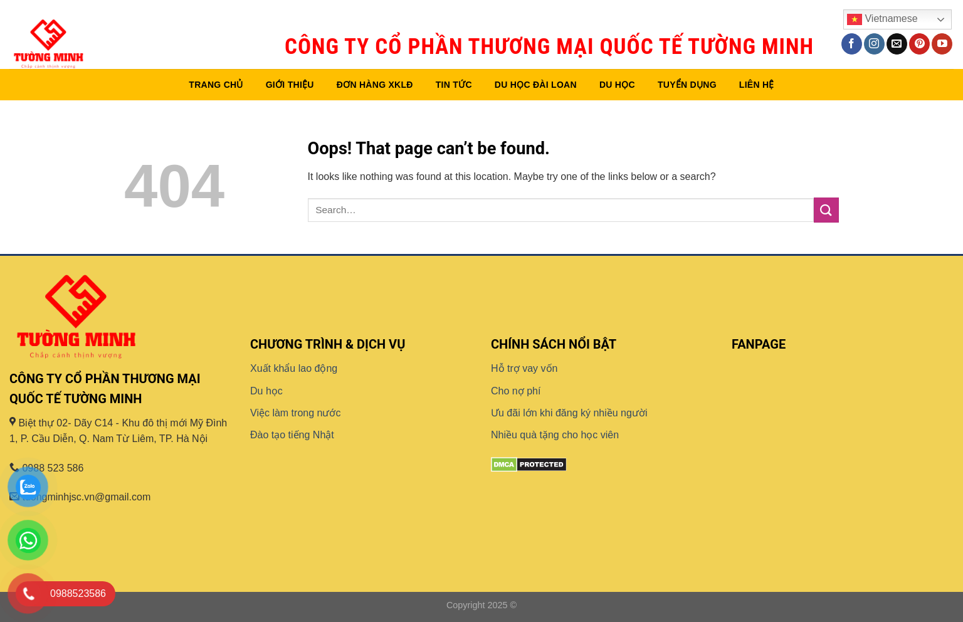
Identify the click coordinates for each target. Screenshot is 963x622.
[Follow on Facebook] (851, 44)
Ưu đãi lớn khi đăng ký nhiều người (569, 413)
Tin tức (454, 85)
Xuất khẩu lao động (293, 368)
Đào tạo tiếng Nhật (292, 435)
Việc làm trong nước (295, 413)
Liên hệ (756, 85)
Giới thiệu (290, 85)
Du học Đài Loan (536, 85)
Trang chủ (216, 85)
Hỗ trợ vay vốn (524, 368)
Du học (617, 85)
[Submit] (826, 210)
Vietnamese (882, 19)
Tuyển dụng (687, 85)
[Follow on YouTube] (942, 44)
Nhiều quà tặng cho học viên (555, 435)
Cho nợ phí (515, 391)
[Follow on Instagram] (874, 44)
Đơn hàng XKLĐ (375, 85)
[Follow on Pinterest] (919, 44)
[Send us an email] (897, 44)
